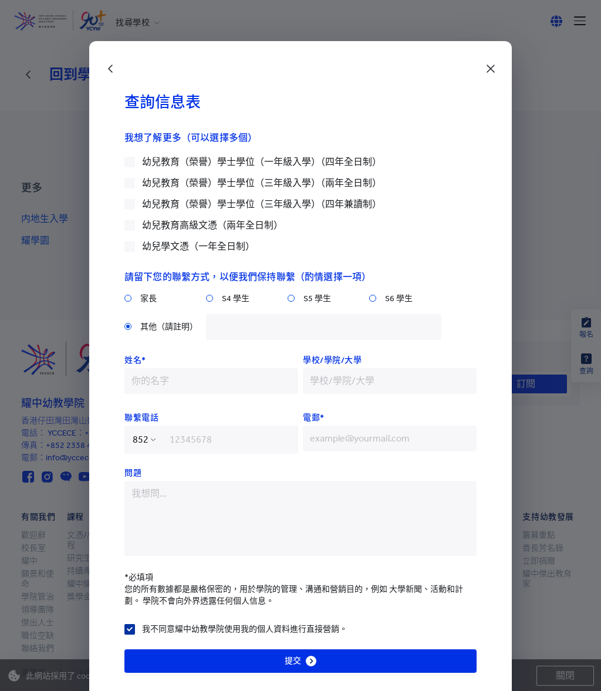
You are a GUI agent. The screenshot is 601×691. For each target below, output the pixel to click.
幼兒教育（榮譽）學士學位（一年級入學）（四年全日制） (261, 161)
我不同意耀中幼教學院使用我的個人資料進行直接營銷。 (244, 629)
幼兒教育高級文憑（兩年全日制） (212, 225)
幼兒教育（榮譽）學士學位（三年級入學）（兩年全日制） (261, 182)
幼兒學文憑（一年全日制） (198, 246)
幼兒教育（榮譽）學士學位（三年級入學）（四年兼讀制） (261, 204)
